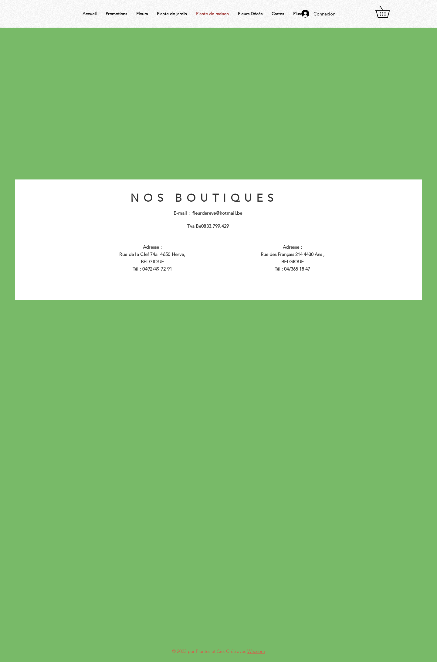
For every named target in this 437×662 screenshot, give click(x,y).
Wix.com (256, 651)
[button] (388, 12)
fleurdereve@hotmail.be (217, 213)
